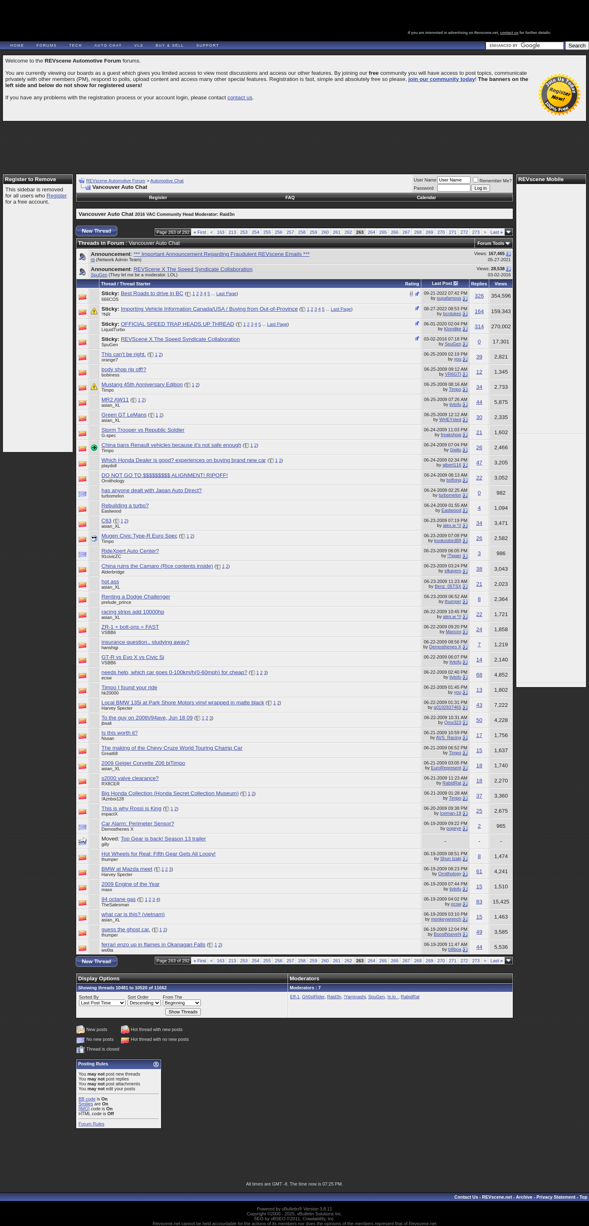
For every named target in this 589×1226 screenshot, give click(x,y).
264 (371, 232)
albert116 (452, 464)
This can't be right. (123, 354)
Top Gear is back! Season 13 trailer (163, 839)
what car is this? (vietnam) (133, 914)
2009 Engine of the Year (130, 884)
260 (325, 232)
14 (479, 660)
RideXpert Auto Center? (130, 551)
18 (479, 765)
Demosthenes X (445, 646)
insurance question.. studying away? (145, 642)
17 (479, 735)
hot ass (110, 581)
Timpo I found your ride (129, 687)
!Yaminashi (355, 996)
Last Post (442, 283)
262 (348, 232)
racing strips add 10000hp (132, 612)
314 (479, 326)
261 (336, 232)
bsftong (454, 479)
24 (479, 629)
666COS (110, 299)
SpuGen (99, 274)
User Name (425, 179)
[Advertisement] (294, 144)
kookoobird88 (447, 540)
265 (383, 232)
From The (172, 997)
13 (479, 690)
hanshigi (109, 647)
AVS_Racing (448, 737)
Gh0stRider (313, 996)
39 (479, 357)
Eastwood (111, 511)
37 (479, 796)
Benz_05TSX (448, 586)
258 (302, 232)
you (457, 358)
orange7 (109, 359)
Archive (524, 1197)
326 (479, 296)
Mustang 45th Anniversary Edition (142, 384)
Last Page (226, 293)
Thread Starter (135, 283)
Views (501, 283)
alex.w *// (452, 525)
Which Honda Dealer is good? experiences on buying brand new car (183, 460)
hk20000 (110, 692)
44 (479, 402)
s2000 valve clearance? (130, 778)
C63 (106, 521)
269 (429, 232)
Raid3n (334, 996)
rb (93, 259)
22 (479, 478)
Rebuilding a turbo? (125, 505)
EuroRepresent (446, 767)
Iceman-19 (450, 813)
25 (479, 811)
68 (479, 675)
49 (479, 932)
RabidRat (452, 782)
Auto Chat (108, 45)
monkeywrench (446, 919)
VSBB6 (108, 632)
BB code (87, 1098)
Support (207, 45)
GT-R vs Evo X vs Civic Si (132, 657)
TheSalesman (115, 904)
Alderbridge (112, 571)
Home (17, 45)
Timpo (107, 390)
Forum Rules (91, 1123)
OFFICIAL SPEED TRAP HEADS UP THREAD (177, 324)
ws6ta (107, 950)
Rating (412, 283)
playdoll (109, 465)
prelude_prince (116, 602)
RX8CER (110, 783)
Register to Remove (30, 179)
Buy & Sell (170, 45)
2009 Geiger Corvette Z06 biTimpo (143, 763)
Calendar (426, 197)
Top (583, 1197)
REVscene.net (497, 1197)
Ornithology (112, 480)
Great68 (109, 753)
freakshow (451, 434)
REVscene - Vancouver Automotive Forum (80, 29)
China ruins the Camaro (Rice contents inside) (157, 566)
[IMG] (84, 1108)
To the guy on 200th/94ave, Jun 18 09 (147, 718)
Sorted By (89, 997)
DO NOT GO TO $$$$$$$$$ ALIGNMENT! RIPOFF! (164, 475)
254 (255, 232)
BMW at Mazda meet (126, 869)
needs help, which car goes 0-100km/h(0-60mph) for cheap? (174, 672)
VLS (138, 45)
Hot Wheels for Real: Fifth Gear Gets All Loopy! (158, 854)
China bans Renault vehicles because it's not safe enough (171, 445)
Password (424, 188)
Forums (46, 45)
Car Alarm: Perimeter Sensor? (137, 823)
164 (479, 311)
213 (232, 232)
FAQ (290, 197)
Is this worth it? (119, 733)
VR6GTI (453, 374)
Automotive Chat (167, 180)
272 (464, 232)
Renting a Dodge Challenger (135, 597)
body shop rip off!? (123, 369)
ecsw (106, 677)
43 (479, 705)
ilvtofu (455, 404)
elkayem (453, 570)
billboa (454, 949)
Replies (479, 283)
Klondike (452, 328)
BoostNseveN (447, 934)
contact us (509, 33)
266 (394, 232)
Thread (108, 283)
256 (278, 232)
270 (441, 232)
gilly (105, 844)
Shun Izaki (450, 858)
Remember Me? (492, 180)
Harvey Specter (117, 708)
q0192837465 (447, 707)
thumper (453, 601)
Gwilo (455, 449)
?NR (105, 314)
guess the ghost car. (125, 929)
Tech (75, 45)
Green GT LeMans (123, 415)
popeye (454, 828)
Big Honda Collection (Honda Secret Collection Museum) (170, 793)
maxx (106, 889)
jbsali (106, 723)
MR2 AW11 (115, 400)
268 (417, 232)
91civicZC (111, 556)
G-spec (108, 435)
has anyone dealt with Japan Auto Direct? (151, 490)
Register (57, 196)
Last (496, 232)
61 (479, 871)
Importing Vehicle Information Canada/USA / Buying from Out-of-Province (209, 309)
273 (475, 232)
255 (267, 232)
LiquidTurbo (113, 329)
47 (479, 462)
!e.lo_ (392, 996)
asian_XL (110, 405)
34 (479, 387)
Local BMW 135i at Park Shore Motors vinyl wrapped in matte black (182, 702)
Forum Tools (490, 243)
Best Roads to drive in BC (152, 293)
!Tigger (454, 555)
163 (220, 232)
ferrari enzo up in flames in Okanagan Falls (153, 944)
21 (479, 432)
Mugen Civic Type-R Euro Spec (139, 536)
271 (452, 232)
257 (290, 232)
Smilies (86, 1103)
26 (479, 447)
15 (479, 750)
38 (479, 569)
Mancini (453, 631)
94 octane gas (118, 899)
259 (313, 232)
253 (243, 232)
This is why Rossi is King (131, 808)
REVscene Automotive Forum (115, 180)
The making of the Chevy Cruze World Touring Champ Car (172, 748)
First (199, 232)
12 (479, 372)
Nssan (107, 738)
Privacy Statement (555, 1197)
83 (479, 902)
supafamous (449, 298)
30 (479, 417)
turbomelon (112, 495)
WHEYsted (450, 419)
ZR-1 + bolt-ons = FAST (130, 627)
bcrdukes (452, 313)
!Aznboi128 (112, 798)
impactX (109, 813)
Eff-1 (294, 996)
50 (479, 720)
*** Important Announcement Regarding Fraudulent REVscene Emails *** (221, 254)
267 (406, 232)
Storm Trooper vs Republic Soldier (142, 430)
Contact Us (466, 1197)
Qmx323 (452, 722)
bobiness (110, 374)
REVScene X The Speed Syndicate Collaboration (192, 269)
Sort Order (138, 997)
